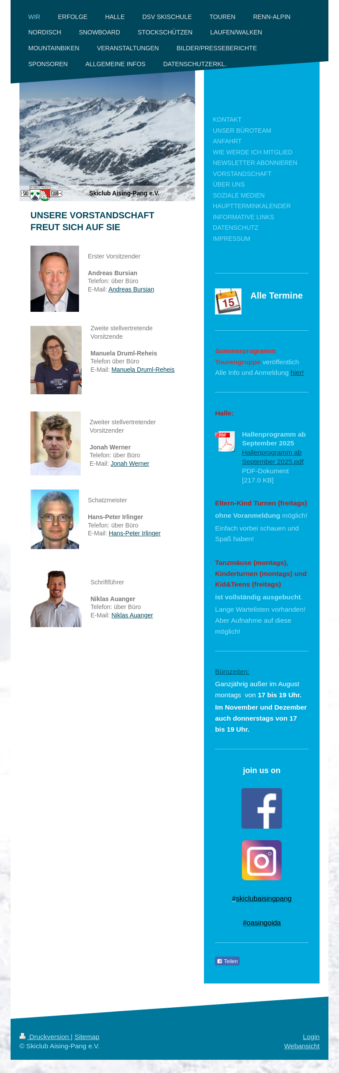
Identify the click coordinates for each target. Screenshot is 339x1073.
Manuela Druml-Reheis (142, 369)
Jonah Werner (129, 463)
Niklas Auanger (132, 615)
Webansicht (302, 1046)
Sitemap (87, 1036)
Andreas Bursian (131, 289)
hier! (297, 372)
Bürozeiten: (232, 671)
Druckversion (45, 1036)
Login (311, 1036)
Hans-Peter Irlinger (135, 533)
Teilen (227, 961)
